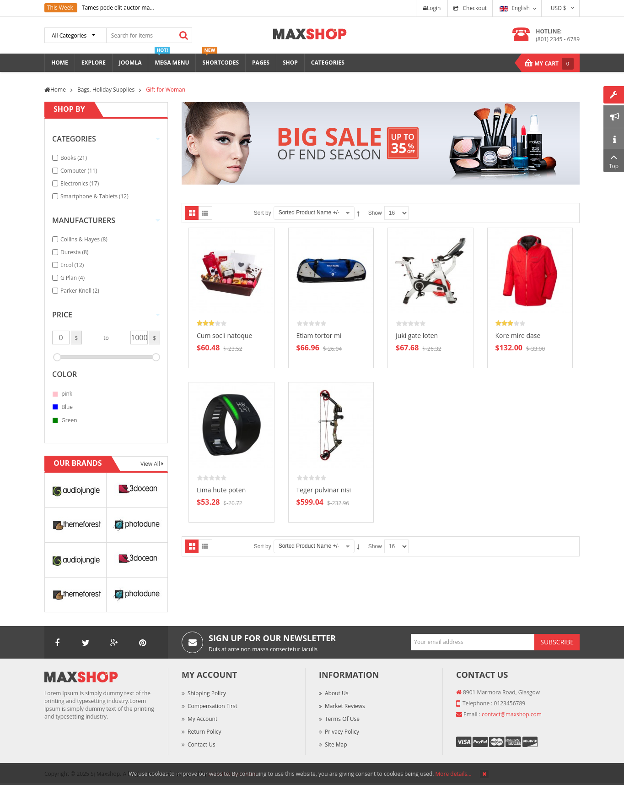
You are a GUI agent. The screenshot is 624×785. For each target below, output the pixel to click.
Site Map (336, 744)
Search (183, 35)
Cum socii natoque (224, 335)
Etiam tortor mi (319, 335)
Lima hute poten (221, 489)
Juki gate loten (417, 335)
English (515, 8)
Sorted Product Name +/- (309, 212)
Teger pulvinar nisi (323, 489)
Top (613, 160)
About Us (336, 693)
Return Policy (204, 732)
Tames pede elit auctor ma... (118, 7)
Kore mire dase (518, 335)
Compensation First (212, 706)
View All (150, 464)
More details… (454, 774)
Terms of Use (342, 719)
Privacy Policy (342, 732)
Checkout (475, 8)
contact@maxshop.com (512, 714)
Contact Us (201, 744)
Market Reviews (345, 706)
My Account (202, 719)
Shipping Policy (207, 693)
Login (432, 8)
